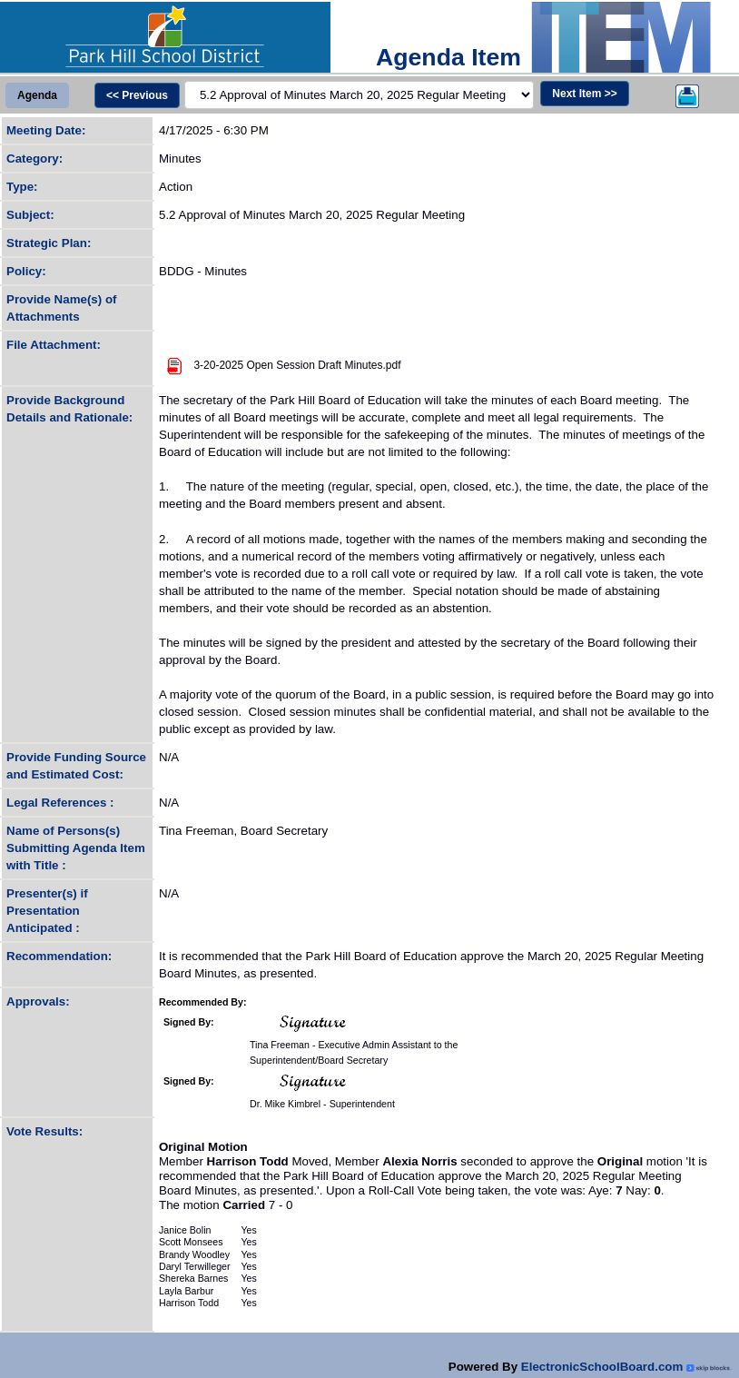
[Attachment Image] (174, 365)
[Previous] (137, 95)
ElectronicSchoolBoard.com (602, 1366)
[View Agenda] (37, 95)
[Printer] (687, 95)
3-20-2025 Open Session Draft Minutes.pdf (296, 365)
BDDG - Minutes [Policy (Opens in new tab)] (203, 271)
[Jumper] (359, 95)
